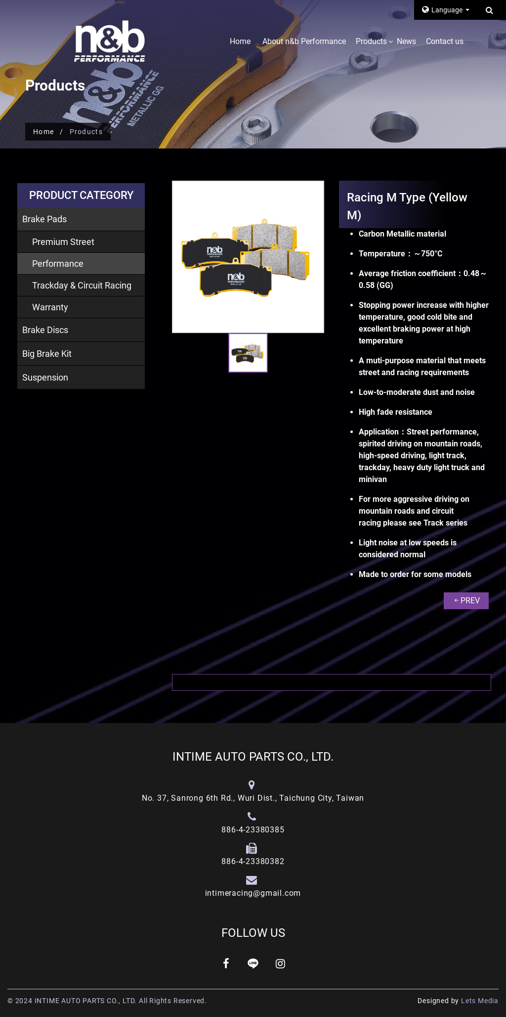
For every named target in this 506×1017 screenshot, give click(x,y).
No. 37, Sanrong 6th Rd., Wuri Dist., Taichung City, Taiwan (253, 798)
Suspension (45, 377)
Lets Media (480, 1001)
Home (240, 41)
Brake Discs (45, 330)
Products (371, 41)
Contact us (445, 41)
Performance (58, 263)
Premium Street (63, 242)
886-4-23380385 (252, 829)
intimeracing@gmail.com (253, 893)
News (406, 41)
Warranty (50, 307)
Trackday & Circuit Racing (81, 285)
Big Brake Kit (47, 353)
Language (443, 9)
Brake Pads (44, 219)
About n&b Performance (304, 41)
